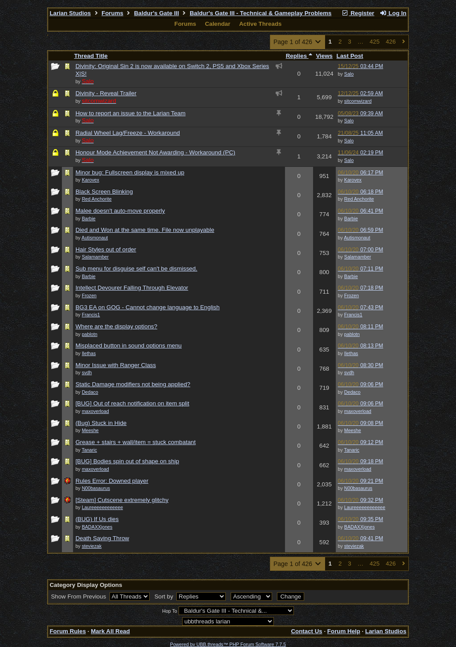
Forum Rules (67, 631)
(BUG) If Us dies (96, 519)
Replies (299, 56)
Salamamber (357, 256)
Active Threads (260, 23)
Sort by (165, 596)
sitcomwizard (358, 101)
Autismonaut (357, 237)
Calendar (217, 23)
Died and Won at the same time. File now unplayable (144, 229)
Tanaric (351, 450)
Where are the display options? (116, 326)
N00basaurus (358, 488)
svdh (349, 372)
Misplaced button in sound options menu (128, 345)
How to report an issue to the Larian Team (130, 113)
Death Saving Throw (102, 538)
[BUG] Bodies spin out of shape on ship (127, 461)
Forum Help (343, 631)
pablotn (352, 334)
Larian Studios (70, 13)
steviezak (354, 546)
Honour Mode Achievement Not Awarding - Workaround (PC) (155, 152)
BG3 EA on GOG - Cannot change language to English (147, 307)
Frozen (351, 295)
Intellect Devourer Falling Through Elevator (131, 287)
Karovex (353, 179)
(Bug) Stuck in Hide (100, 423)
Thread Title (90, 56)
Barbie (351, 218)
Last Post (350, 56)
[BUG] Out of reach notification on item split (132, 403)
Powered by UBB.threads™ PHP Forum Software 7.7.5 (228, 644)
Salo (349, 74)
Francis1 (353, 314)
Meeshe (352, 430)
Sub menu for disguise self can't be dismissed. (136, 268)
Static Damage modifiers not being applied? (132, 384)
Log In (392, 13)
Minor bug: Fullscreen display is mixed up (129, 172)
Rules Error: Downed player (111, 480)
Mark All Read (110, 631)
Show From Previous (79, 596)
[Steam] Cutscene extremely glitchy (121, 500)
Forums (112, 13)
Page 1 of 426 (297, 41)
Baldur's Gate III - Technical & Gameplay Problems (260, 13)
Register (358, 13)
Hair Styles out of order (105, 249)
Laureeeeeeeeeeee (364, 507)
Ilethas (351, 353)
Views (324, 56)
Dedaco (352, 392)
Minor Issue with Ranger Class (115, 365)
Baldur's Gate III (156, 13)
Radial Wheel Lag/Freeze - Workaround (127, 132)
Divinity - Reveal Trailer (105, 93)
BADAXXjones (359, 527)
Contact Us (306, 631)
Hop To (169, 611)
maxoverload (357, 411)
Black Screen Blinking (104, 191)
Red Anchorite (359, 199)
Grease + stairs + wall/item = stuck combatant (135, 442)
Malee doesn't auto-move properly (120, 210)
